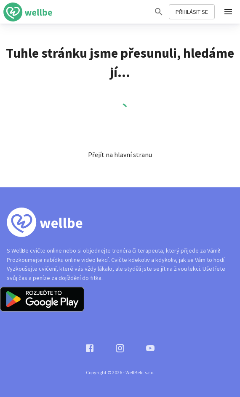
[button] (120, 154)
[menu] (228, 12)
